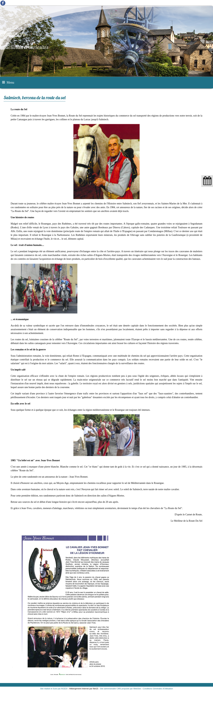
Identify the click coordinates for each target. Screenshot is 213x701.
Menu (10, 82)
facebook (2, 3)
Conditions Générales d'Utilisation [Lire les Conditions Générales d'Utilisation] (158, 689)
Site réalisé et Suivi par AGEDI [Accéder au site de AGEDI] (53, 689)
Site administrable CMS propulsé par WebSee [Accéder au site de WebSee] (120, 689)
